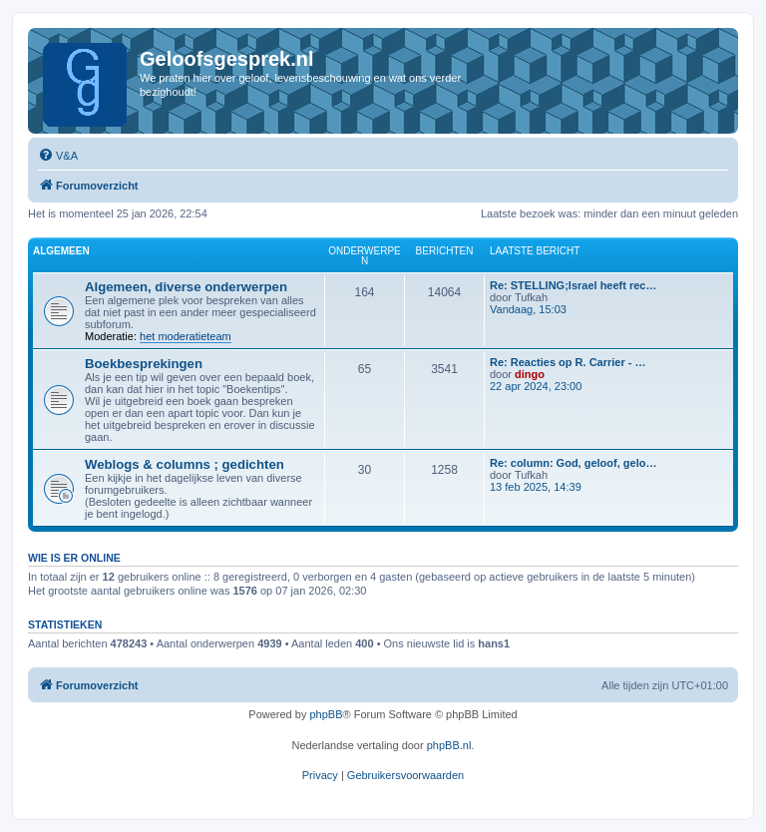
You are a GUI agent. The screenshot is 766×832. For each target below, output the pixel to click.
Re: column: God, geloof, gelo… (573, 463)
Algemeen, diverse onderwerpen (186, 286)
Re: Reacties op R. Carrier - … (568, 362)
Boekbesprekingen (143, 363)
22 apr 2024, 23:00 (535, 386)
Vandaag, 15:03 (528, 309)
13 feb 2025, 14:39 (535, 487)
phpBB (325, 714)
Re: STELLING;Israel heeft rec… (573, 285)
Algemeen (61, 250)
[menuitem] (58, 156)
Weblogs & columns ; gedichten (184, 464)
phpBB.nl (449, 745)
